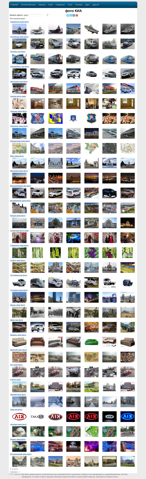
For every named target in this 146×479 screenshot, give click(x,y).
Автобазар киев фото (19, 37)
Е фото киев (15, 380)
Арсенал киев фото (18, 111)
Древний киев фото (18, 350)
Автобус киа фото (17, 52)
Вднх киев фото (17, 156)
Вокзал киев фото (18, 216)
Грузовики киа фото (18, 275)
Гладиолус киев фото (19, 245)
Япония (78, 5)
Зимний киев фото (18, 395)
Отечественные (28, 5)
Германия (60, 5)
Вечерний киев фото (19, 171)
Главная (14, 5)
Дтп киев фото (16, 365)
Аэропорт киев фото (19, 126)
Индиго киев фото (18, 439)
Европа (42, 5)
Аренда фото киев (18, 96)
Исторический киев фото (21, 454)
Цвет (87, 5)
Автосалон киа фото (19, 82)
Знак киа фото (16, 410)
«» (18, 474)
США (70, 5)
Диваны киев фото (18, 335)
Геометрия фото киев (19, 231)
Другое (96, 5)
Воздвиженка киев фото (20, 201)
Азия (50, 5)
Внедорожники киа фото (20, 186)
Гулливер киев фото (19, 290)
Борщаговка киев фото (20, 141)
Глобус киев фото (17, 260)
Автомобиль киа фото (19, 67)
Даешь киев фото (17, 305)
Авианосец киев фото (19, 22)
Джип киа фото (16, 320)
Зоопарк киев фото (18, 424)
